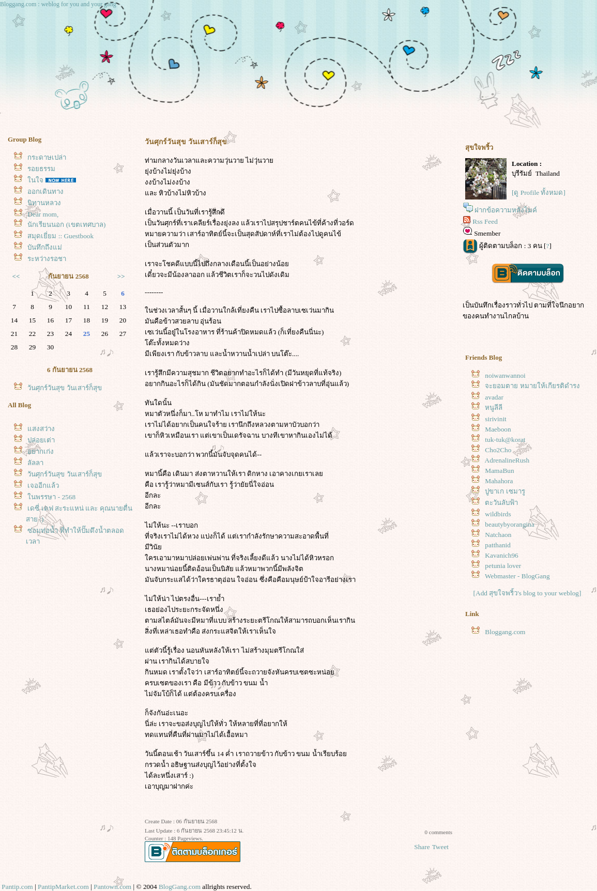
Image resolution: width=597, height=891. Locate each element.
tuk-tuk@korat (505, 439)
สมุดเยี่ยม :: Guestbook (60, 236)
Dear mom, (42, 214)
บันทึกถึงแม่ (44, 247)
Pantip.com (17, 886)
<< (16, 276)
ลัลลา (35, 463)
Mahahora (499, 481)
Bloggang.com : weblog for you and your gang (58, 4)
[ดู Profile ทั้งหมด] (538, 192)
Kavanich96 (501, 555)
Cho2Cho (498, 450)
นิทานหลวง (44, 203)
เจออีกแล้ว (43, 485)
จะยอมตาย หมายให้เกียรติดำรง (532, 386)
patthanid (498, 545)
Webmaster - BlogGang (517, 576)
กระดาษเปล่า (46, 157)
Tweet (440, 847)
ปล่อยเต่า (41, 440)
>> (121, 276)
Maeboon (498, 429)
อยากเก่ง (40, 451)
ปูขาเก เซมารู (505, 491)
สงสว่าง (41, 429)
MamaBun (499, 470)
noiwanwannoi (505, 375)
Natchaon (498, 535)
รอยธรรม (41, 169)
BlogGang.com (180, 886)
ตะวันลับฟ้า (501, 502)
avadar (494, 397)
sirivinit (495, 419)
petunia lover (503, 566)
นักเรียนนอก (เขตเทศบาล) (66, 224)
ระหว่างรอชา (46, 259)
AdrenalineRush (507, 460)
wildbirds (498, 514)
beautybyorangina (509, 524)
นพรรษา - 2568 (51, 497)
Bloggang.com (505, 632)
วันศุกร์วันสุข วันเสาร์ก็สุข (64, 388)
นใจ (35, 180)
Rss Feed (485, 221)
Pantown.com (112, 886)
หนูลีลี (493, 407)
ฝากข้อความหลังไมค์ (505, 210)
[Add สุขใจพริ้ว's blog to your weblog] (527, 593)
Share (422, 847)
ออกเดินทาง (45, 191)
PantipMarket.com (63, 886)
